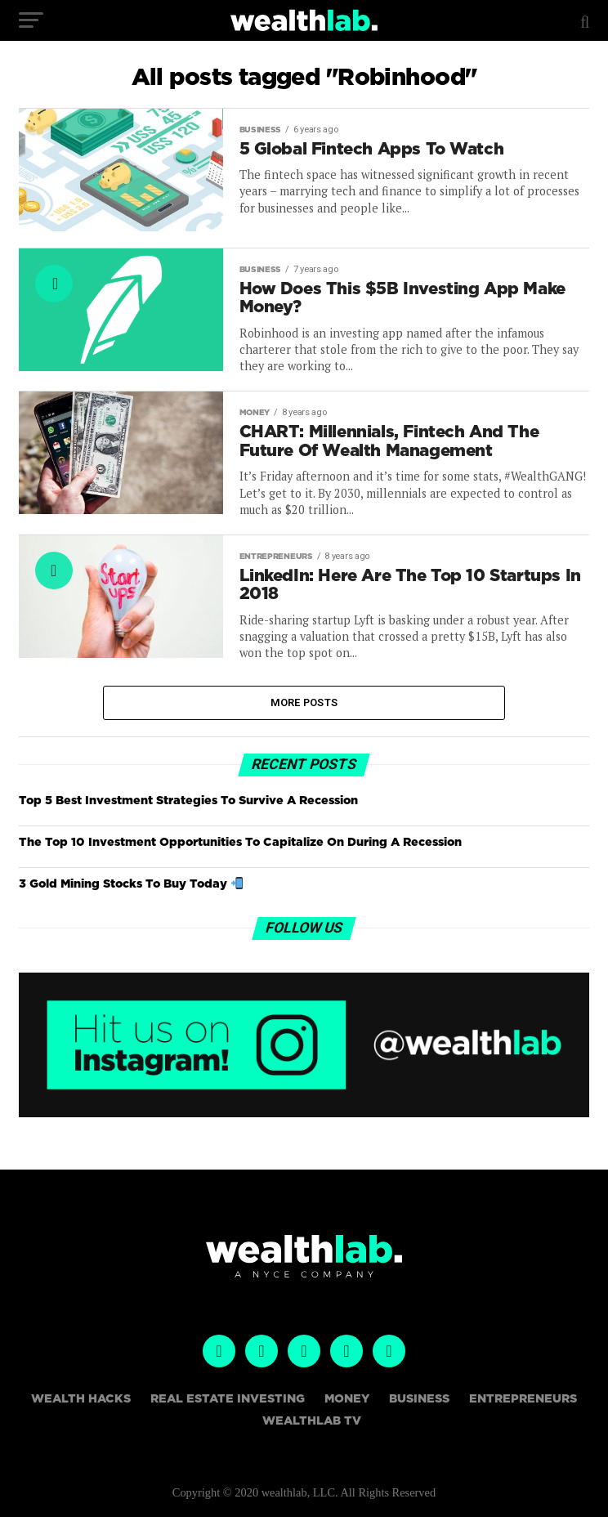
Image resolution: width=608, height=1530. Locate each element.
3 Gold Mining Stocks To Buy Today (131, 897)
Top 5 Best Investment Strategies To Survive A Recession (188, 813)
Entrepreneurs (523, 1412)
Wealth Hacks (81, 1412)
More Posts (304, 714)
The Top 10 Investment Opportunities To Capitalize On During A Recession (240, 854)
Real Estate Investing (227, 1412)
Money (346, 1412)
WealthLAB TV (311, 1433)
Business (419, 1412)
